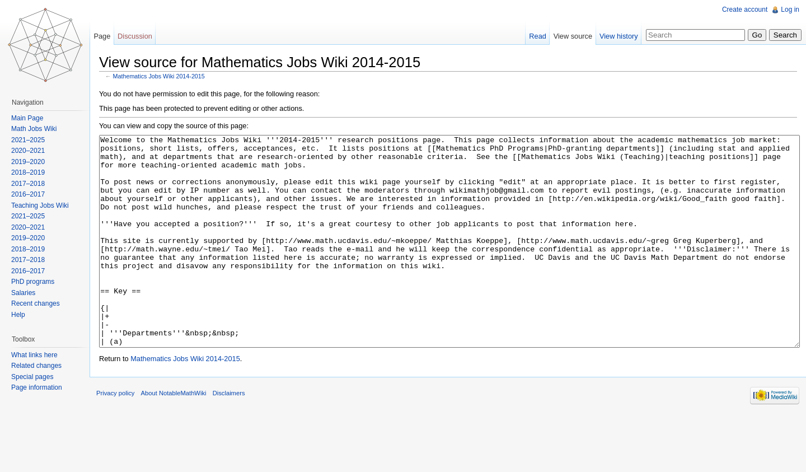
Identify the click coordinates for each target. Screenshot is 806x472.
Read (533, 36)
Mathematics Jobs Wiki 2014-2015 (172, 78)
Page (110, 36)
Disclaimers (242, 446)
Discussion (143, 36)
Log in (788, 9)
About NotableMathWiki (187, 446)
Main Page (32, 118)
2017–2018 (32, 184)
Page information (41, 387)
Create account (742, 9)
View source (568, 36)
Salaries (28, 293)
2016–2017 (32, 194)
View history (614, 36)
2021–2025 (32, 140)
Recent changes (40, 303)
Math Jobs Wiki (38, 129)
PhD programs (37, 282)
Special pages (37, 377)
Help (23, 315)
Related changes (41, 366)
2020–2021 (32, 151)
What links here (39, 355)
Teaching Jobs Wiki (44, 205)
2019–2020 (32, 162)
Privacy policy (129, 446)
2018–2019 (32, 172)
